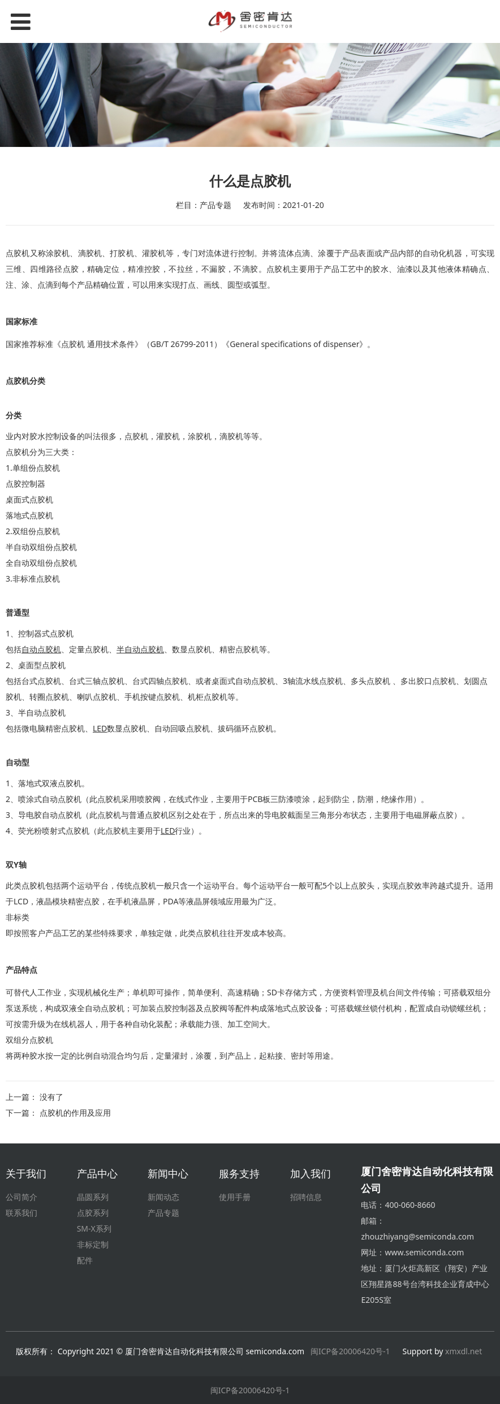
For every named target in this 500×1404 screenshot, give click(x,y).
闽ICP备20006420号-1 (350, 1351)
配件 (85, 1260)
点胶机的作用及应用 (75, 1112)
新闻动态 (163, 1196)
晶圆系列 (93, 1196)
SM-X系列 (94, 1228)
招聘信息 (306, 1196)
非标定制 (93, 1244)
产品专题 (163, 1212)
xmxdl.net (464, 1351)
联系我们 (21, 1212)
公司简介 (21, 1196)
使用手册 (235, 1196)
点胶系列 (93, 1212)
